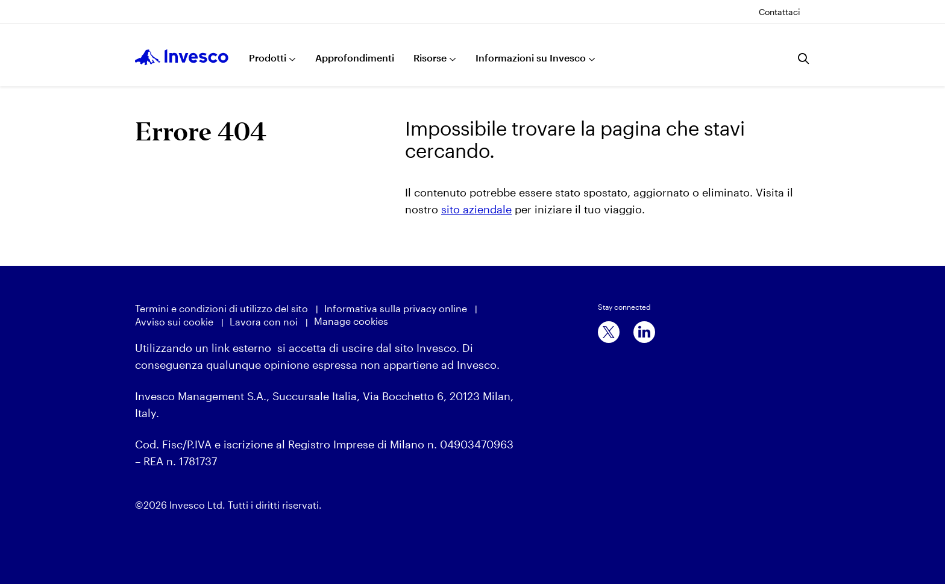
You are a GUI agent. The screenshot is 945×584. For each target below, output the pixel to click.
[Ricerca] (804, 58)
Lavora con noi (264, 321)
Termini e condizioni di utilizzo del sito (221, 308)
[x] (609, 332)
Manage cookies (351, 321)
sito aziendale (476, 209)
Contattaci (779, 12)
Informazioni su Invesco (531, 57)
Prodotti (267, 57)
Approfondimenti (354, 57)
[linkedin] (644, 332)
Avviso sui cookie (174, 321)
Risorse (430, 57)
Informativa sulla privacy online (395, 308)
